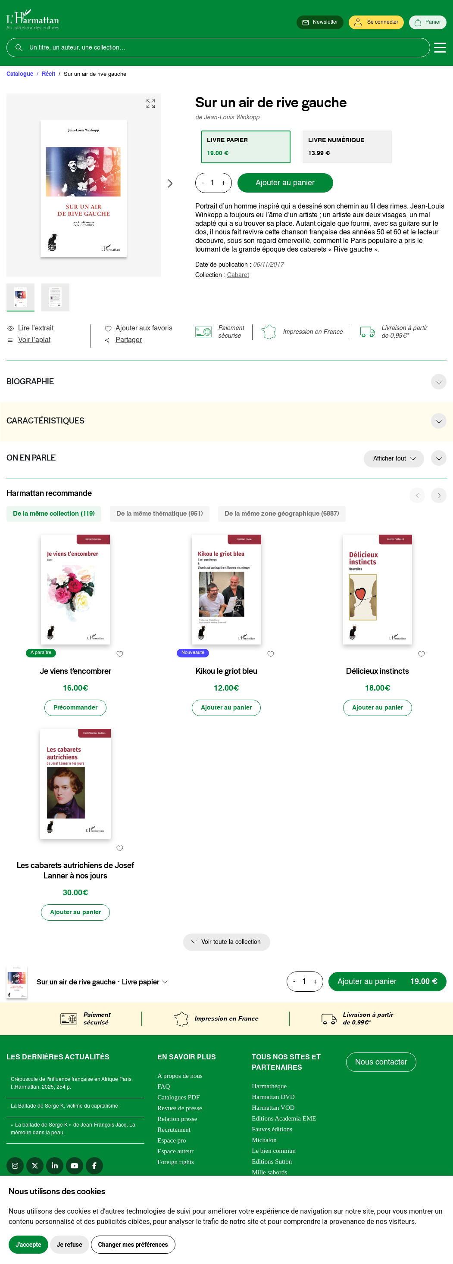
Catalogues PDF (178, 1097)
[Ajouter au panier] (226, 708)
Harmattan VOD (273, 1107)
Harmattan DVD (273, 1096)
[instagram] (15, 1165)
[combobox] (147, 981)
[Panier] (428, 22)
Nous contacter (381, 1062)
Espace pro (171, 1140)
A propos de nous (180, 1075)
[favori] (119, 654)
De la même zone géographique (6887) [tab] (282, 514)
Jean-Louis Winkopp (231, 118)
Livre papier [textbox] (140, 982)
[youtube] (74, 1165)
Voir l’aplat (28, 340)
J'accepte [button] (28, 1244)
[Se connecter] (376, 22)
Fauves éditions (272, 1129)
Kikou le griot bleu (226, 671)
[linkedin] (54, 1165)
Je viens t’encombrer (76, 671)
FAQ (163, 1086)
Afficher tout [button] (389, 459)
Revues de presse (179, 1108)
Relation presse (177, 1118)
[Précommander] (75, 708)
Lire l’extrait (29, 328)
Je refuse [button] (69, 1244)
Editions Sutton (272, 1161)
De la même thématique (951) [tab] (159, 514)
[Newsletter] (320, 22)
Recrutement (174, 1129)
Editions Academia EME (284, 1118)
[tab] (246, 147)
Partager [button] (123, 340)
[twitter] (35, 1165)
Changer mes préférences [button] (133, 1244)
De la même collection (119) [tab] (54, 514)
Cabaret (238, 275)
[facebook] (94, 1165)
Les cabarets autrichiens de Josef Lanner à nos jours (75, 870)
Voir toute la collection (231, 942)
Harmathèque (269, 1086)
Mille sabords (269, 1172)
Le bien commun (274, 1150)
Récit (48, 74)
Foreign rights (175, 1161)
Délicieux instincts (377, 671)
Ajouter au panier (285, 183)
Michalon (264, 1139)
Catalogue (19, 74)
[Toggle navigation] (440, 47)
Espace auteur (175, 1151)
